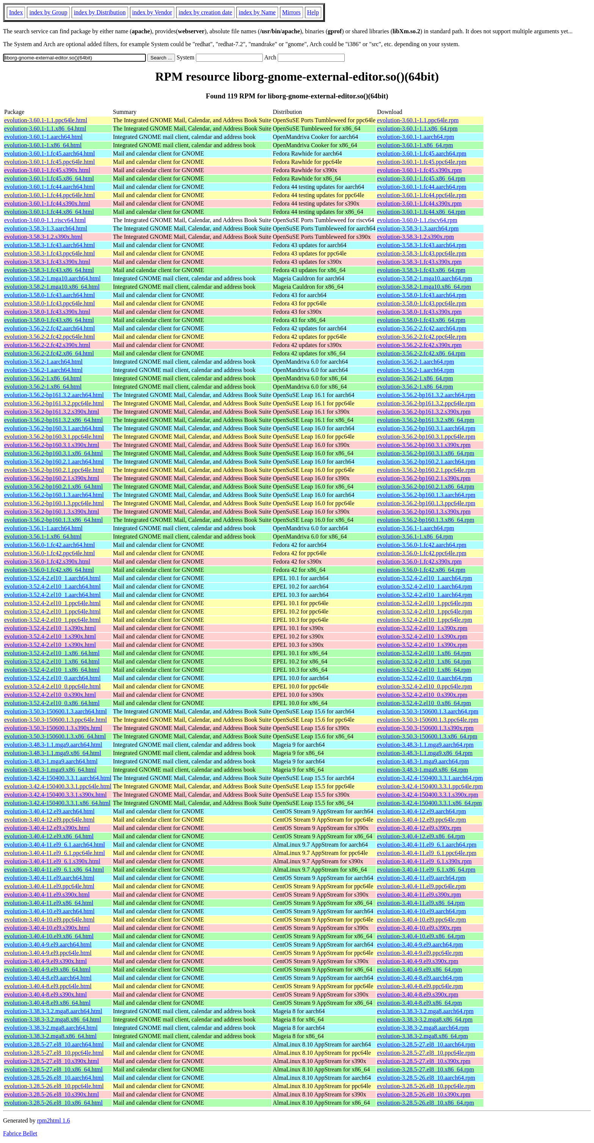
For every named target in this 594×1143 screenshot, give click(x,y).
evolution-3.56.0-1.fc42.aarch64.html (49, 545)
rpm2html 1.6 (53, 1120)
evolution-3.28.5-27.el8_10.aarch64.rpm (426, 1044)
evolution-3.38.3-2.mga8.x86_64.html (50, 1036)
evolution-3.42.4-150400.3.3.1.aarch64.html (57, 778)
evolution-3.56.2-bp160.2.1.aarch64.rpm (426, 461)
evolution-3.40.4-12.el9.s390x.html (47, 828)
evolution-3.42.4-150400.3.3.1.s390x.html (55, 794)
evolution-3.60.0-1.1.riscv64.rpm (417, 220)
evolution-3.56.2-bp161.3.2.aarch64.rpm (426, 395)
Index (16, 12)
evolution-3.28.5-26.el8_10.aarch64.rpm (426, 1077)
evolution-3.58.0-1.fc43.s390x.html (47, 311)
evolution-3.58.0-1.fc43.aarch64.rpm (421, 295)
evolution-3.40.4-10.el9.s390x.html (47, 928)
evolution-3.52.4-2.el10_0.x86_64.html (52, 703)
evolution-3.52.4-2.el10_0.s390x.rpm (422, 694)
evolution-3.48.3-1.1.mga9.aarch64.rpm (425, 744)
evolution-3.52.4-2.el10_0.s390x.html (50, 694)
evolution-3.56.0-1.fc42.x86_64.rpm (421, 570)
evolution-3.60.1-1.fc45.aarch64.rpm (421, 153)
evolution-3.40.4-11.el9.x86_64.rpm (421, 903)
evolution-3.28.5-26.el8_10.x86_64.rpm (425, 1102)
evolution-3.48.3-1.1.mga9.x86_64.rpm (424, 753)
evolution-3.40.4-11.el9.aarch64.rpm (421, 878)
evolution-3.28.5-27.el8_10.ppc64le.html (54, 1053)
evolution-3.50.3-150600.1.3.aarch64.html (55, 711)
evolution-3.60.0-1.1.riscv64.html (45, 220)
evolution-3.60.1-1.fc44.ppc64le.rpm (421, 195)
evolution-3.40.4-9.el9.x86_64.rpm (419, 969)
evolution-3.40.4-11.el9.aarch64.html (49, 878)
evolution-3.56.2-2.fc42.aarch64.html (49, 328)
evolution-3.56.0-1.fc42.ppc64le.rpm (421, 553)
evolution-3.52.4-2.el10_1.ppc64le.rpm (424, 603)
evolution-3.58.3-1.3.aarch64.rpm (418, 228)
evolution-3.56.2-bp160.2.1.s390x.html (51, 478)
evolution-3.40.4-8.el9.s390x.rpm (417, 994)
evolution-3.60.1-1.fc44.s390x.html (47, 203)
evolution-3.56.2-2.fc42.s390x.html (47, 345)
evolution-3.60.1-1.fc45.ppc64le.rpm (421, 162)
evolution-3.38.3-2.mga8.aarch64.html (51, 1028)
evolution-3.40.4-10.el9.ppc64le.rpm (421, 919)
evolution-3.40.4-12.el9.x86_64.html (49, 836)
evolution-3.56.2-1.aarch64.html (43, 361)
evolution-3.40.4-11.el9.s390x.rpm (419, 894)
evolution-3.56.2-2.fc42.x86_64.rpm (421, 353)
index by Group (48, 12)
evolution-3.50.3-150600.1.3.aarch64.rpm (427, 711)
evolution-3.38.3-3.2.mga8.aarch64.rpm (425, 1011)
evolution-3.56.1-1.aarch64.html (43, 528)
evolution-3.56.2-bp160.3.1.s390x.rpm (424, 445)
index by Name (257, 12)
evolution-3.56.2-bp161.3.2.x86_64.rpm (425, 420)
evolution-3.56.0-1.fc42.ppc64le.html (49, 553)
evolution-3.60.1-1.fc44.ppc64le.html (49, 195)
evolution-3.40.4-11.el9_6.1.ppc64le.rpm (426, 853)
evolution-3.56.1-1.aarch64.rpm (415, 528)
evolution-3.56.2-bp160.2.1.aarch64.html (54, 461)
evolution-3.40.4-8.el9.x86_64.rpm (419, 1003)
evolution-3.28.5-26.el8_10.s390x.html (51, 1094)
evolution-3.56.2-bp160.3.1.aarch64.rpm (426, 428)
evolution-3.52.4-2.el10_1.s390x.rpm (422, 628)
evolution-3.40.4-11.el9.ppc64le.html (49, 886)
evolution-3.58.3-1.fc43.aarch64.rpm (421, 245)
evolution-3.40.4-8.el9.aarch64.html (48, 978)
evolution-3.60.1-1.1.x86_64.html (45, 128)
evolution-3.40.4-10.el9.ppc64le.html (49, 919)
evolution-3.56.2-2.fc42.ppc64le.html (49, 336)
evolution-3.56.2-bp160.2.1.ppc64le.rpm (426, 470)
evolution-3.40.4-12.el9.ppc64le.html (49, 819)
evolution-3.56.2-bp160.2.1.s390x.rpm (424, 478)
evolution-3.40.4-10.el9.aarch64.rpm (421, 911)
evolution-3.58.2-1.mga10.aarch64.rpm (424, 278)
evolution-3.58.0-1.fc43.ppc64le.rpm (421, 303)
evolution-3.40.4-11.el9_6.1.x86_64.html (54, 869)
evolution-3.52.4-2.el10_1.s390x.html (50, 628)
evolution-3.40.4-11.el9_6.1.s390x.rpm (424, 861)
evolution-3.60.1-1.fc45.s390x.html (47, 170)
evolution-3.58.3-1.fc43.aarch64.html (49, 245)
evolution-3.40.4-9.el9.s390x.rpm (417, 961)
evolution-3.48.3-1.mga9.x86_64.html (50, 769)
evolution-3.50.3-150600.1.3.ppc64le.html (55, 719)
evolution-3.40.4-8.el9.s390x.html (45, 994)
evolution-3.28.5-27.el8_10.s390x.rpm (424, 1061)
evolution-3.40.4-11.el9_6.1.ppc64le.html (54, 853)
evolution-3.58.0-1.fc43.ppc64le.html (49, 303)
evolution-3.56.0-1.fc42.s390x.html (47, 561)
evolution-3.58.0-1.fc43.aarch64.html (49, 295)
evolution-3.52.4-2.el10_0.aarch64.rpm (424, 678)
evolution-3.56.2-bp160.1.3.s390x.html (51, 511)
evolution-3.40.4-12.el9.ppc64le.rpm (421, 819)
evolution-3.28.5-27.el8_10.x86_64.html (53, 1069)
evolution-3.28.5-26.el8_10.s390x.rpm (424, 1094)
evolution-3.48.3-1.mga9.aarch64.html (51, 761)
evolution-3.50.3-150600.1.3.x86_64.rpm (427, 736)
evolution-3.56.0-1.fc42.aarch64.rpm (421, 545)
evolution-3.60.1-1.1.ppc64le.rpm (418, 120)
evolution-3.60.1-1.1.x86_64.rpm (417, 128)
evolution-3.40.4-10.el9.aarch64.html (49, 911)
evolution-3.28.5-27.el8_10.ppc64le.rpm (426, 1053)
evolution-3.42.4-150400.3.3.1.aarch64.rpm (430, 778)
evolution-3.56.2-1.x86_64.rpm (415, 378)
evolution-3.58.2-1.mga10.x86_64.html (52, 286)
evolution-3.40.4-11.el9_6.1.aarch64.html (54, 844)
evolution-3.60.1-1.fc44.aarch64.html (49, 187)
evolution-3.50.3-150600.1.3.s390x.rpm (425, 728)
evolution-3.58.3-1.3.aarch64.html (45, 228)
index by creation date (205, 12)
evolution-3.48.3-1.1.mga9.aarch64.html (53, 744)
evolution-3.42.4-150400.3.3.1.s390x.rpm (427, 794)
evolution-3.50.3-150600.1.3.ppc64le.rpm (427, 719)
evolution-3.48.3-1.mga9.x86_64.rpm (422, 769)
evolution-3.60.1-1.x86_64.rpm (415, 145)
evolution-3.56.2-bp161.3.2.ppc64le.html (54, 403)
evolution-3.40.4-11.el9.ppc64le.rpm (421, 886)
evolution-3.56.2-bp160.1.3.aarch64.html (54, 495)
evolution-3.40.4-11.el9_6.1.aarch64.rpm (426, 844)
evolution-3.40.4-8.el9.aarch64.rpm (420, 978)
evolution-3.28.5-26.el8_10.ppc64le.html (54, 1086)
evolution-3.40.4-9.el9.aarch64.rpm (420, 944)
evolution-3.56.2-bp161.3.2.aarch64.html (54, 395)
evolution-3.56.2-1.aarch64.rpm (415, 361)
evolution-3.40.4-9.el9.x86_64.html (47, 969)
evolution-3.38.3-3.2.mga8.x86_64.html (52, 1019)
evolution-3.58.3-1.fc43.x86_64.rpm (421, 270)
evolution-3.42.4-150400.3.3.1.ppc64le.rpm (430, 786)
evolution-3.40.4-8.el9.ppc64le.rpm (420, 986)
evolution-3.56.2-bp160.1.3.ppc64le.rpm (426, 503)
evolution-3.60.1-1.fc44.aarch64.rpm (421, 187)
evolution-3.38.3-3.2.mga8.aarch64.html (53, 1011)
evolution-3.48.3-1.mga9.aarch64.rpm (423, 761)
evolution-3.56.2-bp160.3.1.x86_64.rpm (425, 453)
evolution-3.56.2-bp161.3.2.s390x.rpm (424, 411)
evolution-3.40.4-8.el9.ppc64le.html (48, 986)
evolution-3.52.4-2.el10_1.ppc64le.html (52, 603)
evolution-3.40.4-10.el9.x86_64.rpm (421, 936)
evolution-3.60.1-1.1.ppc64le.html (45, 120)
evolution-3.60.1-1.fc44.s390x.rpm (419, 203)
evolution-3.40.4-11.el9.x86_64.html (48, 903)
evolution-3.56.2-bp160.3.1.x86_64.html (53, 453)
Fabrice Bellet (20, 1133)
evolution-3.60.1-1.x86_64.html (42, 145)
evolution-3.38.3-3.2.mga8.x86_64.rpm (424, 1019)
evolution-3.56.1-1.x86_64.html (42, 536)
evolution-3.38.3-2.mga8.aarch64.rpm (423, 1028)
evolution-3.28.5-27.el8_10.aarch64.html (54, 1044)
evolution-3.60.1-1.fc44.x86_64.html (49, 212)
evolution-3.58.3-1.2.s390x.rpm (415, 237)
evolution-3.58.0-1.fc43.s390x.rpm (419, 311)
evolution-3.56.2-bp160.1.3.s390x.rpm (424, 511)
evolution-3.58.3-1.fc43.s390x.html (47, 261)
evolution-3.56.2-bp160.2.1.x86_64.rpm (425, 486)
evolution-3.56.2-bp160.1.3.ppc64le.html (54, 503)
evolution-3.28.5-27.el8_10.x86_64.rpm (425, 1069)
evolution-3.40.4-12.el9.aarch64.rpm (421, 811)
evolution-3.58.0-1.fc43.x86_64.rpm (421, 320)
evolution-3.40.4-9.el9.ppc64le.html (48, 953)
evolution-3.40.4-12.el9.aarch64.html (49, 811)
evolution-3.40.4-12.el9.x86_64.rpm (421, 836)
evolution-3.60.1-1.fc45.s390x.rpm (419, 170)
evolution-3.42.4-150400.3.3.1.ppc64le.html (57, 786)
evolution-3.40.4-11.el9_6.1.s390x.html (52, 861)
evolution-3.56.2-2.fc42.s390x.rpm (419, 345)
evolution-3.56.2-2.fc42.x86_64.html (49, 353)
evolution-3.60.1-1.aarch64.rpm (415, 137)
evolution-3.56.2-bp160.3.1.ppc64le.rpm (426, 436)
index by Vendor (152, 12)
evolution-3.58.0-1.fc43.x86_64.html (49, 320)
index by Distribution (100, 12)
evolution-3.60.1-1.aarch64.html (43, 137)
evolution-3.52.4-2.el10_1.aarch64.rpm (424, 578)
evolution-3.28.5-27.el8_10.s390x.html (51, 1061)
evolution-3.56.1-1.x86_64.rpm (415, 536)
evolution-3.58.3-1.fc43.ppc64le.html (49, 253)
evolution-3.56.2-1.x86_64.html (42, 378)
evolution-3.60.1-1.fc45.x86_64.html (49, 178)
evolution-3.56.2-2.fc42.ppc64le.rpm (421, 336)
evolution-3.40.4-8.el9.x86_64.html (47, 1003)
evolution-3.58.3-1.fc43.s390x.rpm (419, 261)
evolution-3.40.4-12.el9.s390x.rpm (419, 828)
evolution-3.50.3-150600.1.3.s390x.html (53, 728)
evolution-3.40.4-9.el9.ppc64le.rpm (420, 953)
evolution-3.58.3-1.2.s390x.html (43, 237)
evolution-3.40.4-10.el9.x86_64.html (49, 936)
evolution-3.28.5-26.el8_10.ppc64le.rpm (426, 1086)
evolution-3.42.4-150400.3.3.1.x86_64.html (57, 803)
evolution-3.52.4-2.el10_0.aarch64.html (52, 678)
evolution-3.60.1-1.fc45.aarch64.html (49, 153)
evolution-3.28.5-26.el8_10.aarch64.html (54, 1077)
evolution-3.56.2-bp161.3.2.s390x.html (51, 411)
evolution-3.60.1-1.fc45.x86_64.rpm (421, 178)
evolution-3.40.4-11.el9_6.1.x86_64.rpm (426, 869)
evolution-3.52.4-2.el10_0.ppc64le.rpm (424, 686)
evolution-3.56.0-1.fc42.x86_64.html (49, 570)
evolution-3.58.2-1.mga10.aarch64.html (52, 278)
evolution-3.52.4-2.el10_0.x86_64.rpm (424, 703)
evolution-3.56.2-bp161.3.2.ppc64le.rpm (426, 403)
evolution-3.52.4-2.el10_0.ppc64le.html (52, 686)
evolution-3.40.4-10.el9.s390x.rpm (419, 928)
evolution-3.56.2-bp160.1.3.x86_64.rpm (425, 520)
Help (313, 12)
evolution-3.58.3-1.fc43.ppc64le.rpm (421, 253)
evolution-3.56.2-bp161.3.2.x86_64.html (53, 420)
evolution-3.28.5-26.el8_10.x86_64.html (53, 1102)
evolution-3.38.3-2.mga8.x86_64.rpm (422, 1036)
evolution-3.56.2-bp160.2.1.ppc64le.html (54, 470)
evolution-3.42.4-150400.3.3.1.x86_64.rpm (429, 803)
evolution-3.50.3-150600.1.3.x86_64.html (55, 736)
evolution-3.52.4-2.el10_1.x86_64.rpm (424, 653)
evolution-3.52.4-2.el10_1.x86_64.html (52, 653)
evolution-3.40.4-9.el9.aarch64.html (48, 944)
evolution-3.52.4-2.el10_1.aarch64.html (52, 578)
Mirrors (291, 12)
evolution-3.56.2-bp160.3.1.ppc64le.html (54, 436)
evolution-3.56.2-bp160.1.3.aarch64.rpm (426, 495)
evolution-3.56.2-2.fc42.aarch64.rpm (421, 328)
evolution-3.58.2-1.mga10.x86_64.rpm (424, 286)
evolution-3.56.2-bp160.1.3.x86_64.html (53, 520)
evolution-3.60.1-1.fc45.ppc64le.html (49, 162)
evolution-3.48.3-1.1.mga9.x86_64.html (52, 753)
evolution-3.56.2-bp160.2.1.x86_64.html (53, 486)
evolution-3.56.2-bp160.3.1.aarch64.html (54, 428)
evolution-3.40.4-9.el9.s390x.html (45, 961)
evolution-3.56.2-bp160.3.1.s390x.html (51, 445)
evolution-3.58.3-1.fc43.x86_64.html (49, 270)
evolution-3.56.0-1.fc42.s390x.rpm (419, 561)
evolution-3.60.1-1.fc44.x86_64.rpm (421, 212)
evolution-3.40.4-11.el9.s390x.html (47, 894)
